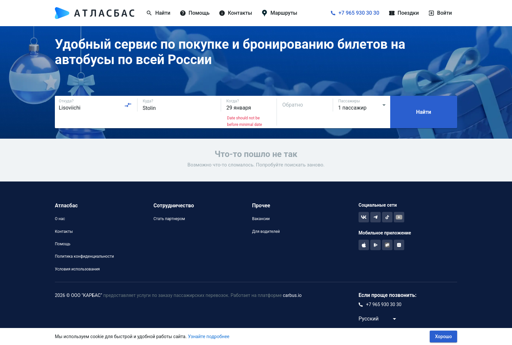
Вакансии (261, 218)
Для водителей (266, 231)
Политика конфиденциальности (84, 256)
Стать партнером (169, 218)
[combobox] (95, 105)
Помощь (63, 244)
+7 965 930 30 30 (359, 13)
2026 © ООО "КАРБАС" (78, 295)
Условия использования (77, 269)
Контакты (64, 231)
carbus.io (292, 295)
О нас (60, 218)
